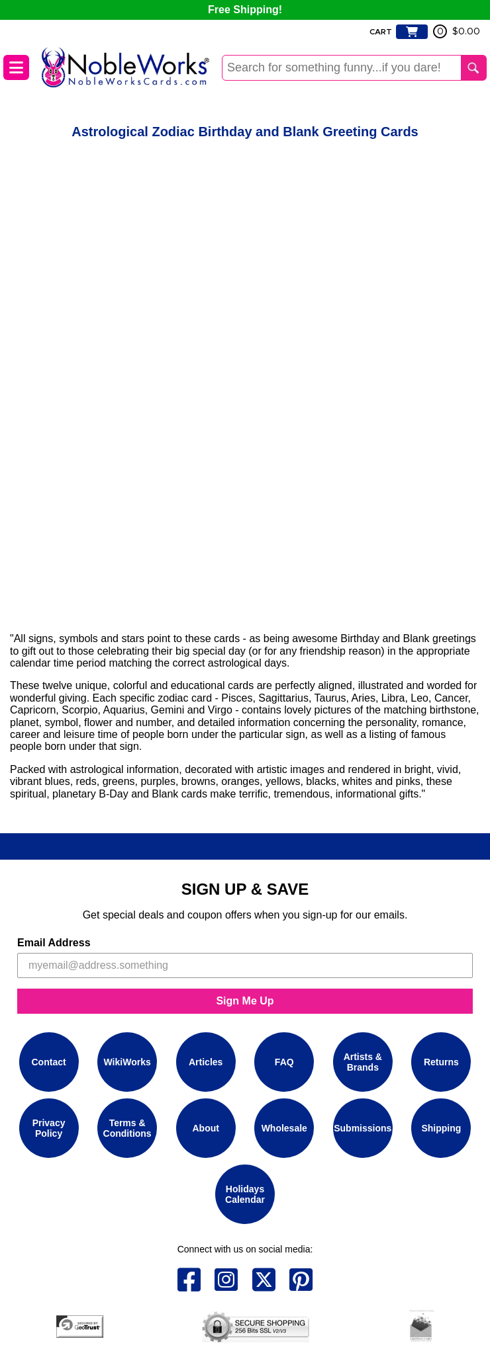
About (205, 1128)
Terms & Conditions (127, 1128)
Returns (441, 1062)
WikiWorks (127, 1062)
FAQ (284, 1062)
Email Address (54, 942)
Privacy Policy (49, 1128)
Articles (205, 1062)
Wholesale (284, 1128)
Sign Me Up (244, 1000)
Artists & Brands (363, 1062)
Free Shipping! (245, 9)
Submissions (362, 1128)
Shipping (441, 1128)
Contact (49, 1062)
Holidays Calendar (245, 1194)
